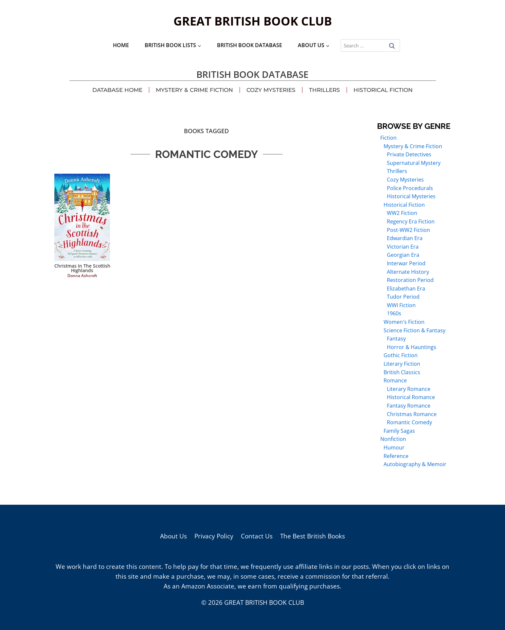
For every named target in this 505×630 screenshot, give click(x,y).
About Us (173, 536)
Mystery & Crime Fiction (194, 90)
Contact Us (257, 536)
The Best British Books (312, 536)
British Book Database (249, 45)
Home (121, 45)
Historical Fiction (383, 90)
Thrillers (324, 90)
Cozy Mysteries (271, 90)
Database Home (117, 90)
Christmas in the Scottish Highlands (82, 268)
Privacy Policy (213, 536)
